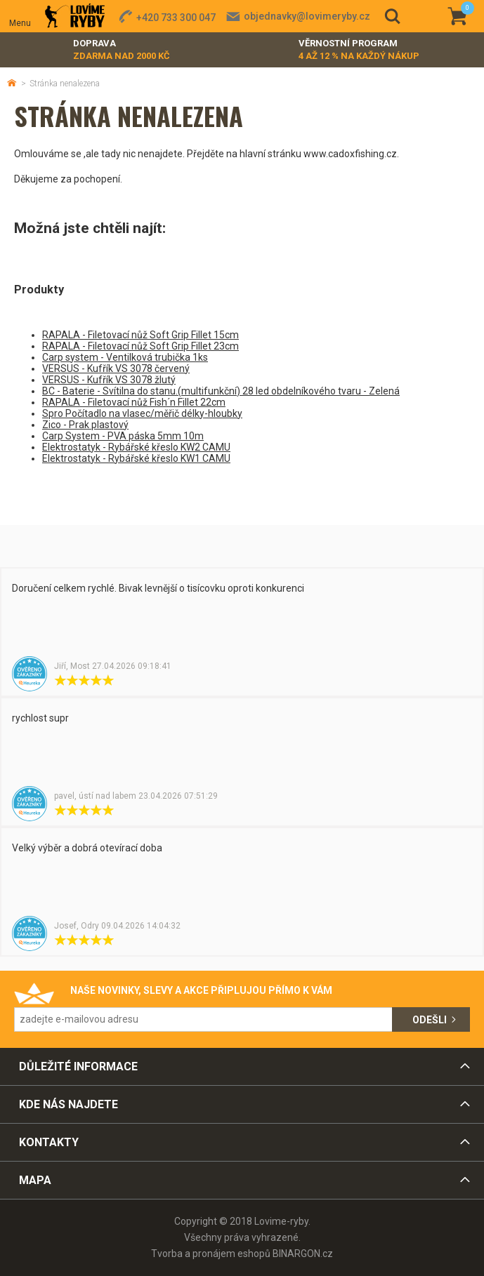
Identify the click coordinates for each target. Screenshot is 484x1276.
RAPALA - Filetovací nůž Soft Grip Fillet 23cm (140, 346)
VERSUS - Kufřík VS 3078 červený (116, 368)
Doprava (121, 50)
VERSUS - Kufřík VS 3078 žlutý (109, 379)
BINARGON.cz (303, 1253)
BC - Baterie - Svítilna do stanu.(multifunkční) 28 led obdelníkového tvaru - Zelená (221, 391)
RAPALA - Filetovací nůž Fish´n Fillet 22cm (133, 402)
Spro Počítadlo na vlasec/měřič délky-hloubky (142, 413)
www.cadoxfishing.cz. (351, 153)
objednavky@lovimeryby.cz (307, 16)
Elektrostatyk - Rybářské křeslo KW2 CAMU (136, 447)
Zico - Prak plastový (85, 424)
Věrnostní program (359, 50)
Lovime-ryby (75, 16)
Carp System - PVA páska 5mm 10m (123, 435)
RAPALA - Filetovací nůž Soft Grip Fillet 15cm (140, 334)
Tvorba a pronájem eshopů (210, 1253)
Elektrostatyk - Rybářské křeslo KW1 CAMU (136, 458)
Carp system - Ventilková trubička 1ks (125, 357)
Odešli (429, 1019)
